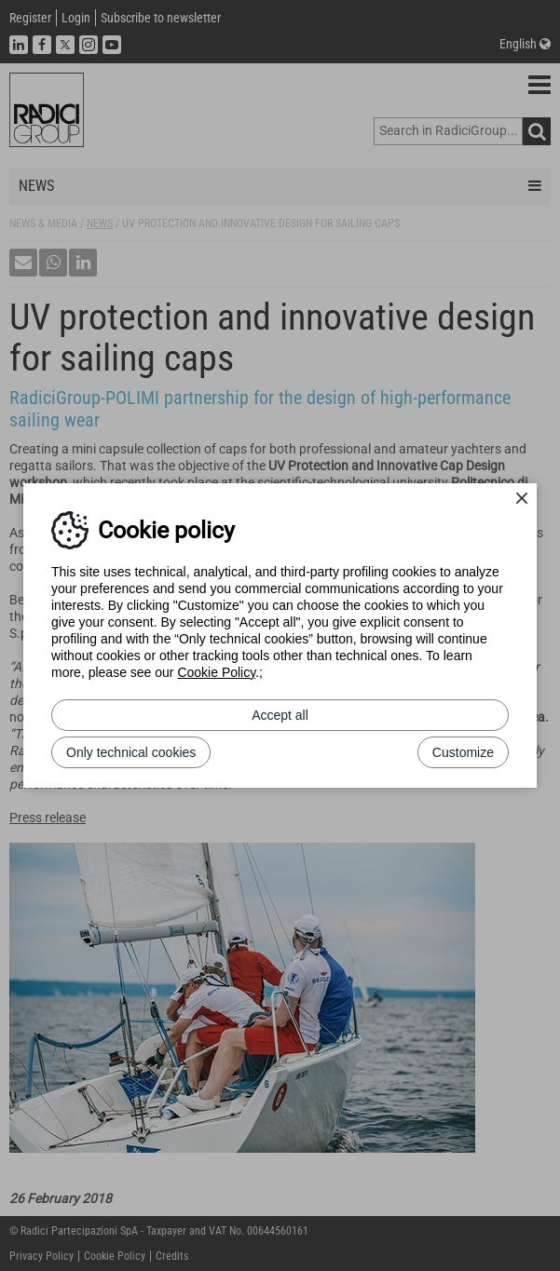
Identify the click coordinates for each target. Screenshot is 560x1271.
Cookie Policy (216, 672)
